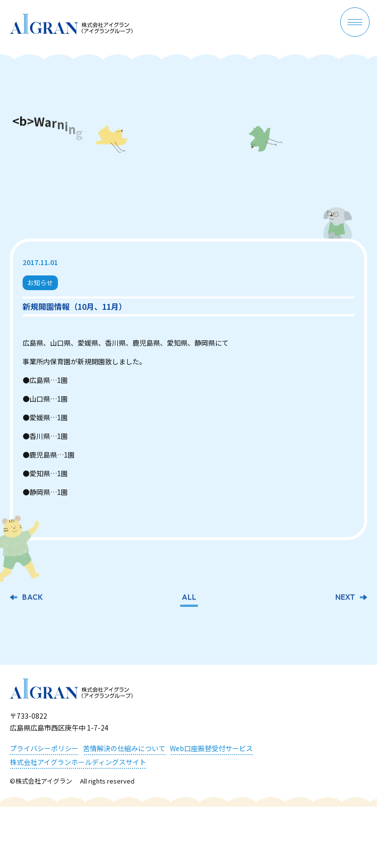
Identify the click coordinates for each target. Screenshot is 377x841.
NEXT (345, 598)
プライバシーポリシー (44, 748)
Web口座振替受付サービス (211, 748)
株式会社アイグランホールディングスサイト (78, 762)
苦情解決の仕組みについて (124, 748)
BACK (32, 598)
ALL (189, 598)
